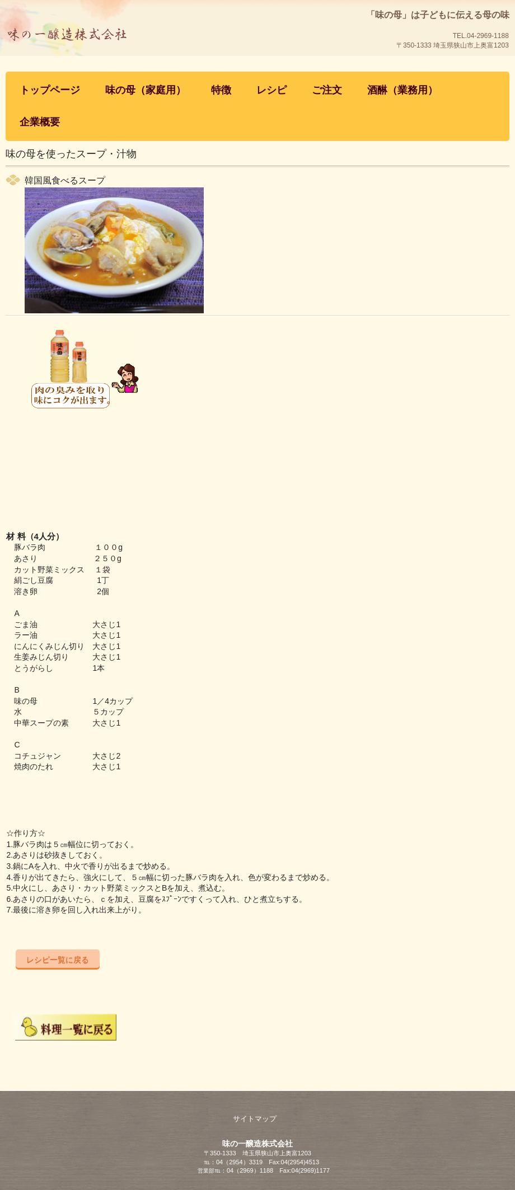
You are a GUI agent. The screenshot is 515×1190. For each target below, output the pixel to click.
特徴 (221, 90)
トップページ (50, 90)
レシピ (271, 90)
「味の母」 (92, 58)
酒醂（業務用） (402, 90)
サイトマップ (255, 1118)
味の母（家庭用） (145, 90)
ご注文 (327, 90)
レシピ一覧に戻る (57, 959)
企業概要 (40, 122)
